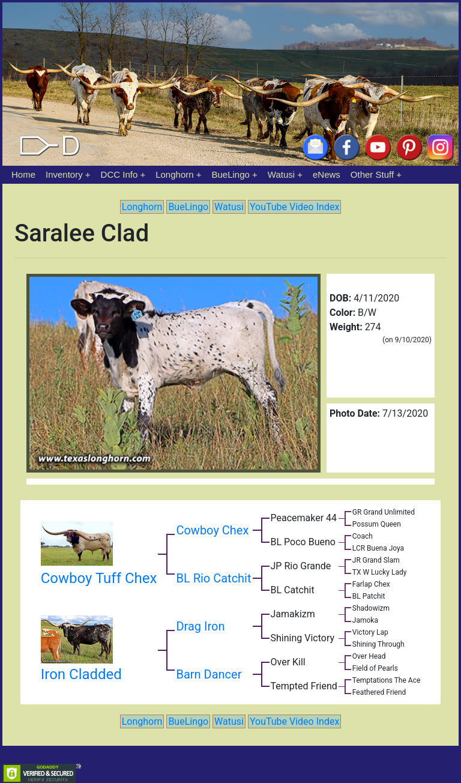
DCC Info (119, 174)
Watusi (281, 174)
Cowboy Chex (212, 530)
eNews (326, 174)
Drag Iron (200, 626)
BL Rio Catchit (213, 578)
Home (23, 174)
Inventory (64, 174)
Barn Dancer (208, 674)
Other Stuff (372, 174)
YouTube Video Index (294, 207)
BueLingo (231, 174)
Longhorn (174, 174)
